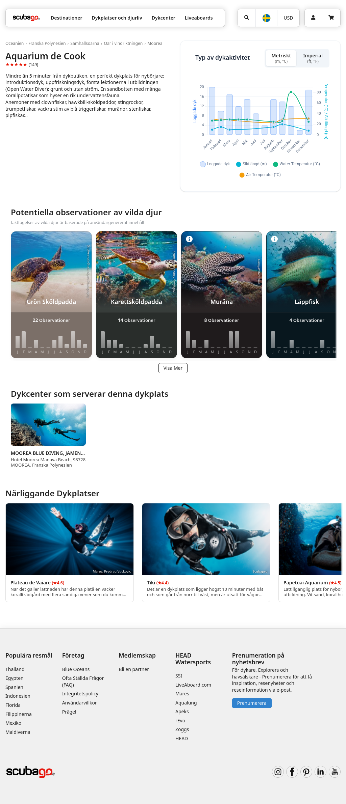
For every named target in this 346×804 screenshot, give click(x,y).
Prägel (69, 712)
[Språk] (266, 18)
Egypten (14, 678)
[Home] (26, 17)
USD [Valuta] (288, 18)
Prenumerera (252, 703)
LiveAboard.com (193, 685)
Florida (13, 705)
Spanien (14, 687)
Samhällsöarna (84, 43)
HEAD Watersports (193, 658)
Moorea (155, 43)
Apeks (182, 711)
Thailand (15, 669)
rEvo (180, 720)
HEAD (181, 738)
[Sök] (246, 18)
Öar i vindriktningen (123, 43)
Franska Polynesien (47, 43)
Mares (182, 693)
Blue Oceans (76, 669)
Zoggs (182, 729)
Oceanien (14, 43)
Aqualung (186, 702)
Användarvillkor (79, 702)
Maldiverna (17, 732)
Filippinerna (18, 714)
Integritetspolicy (80, 693)
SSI (178, 675)
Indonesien (17, 696)
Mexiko (13, 723)
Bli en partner (134, 669)
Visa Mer (173, 368)
